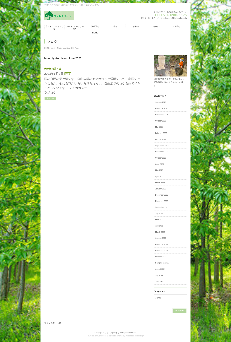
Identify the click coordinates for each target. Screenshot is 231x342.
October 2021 (160, 257)
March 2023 (160, 183)
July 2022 (159, 214)
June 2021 (159, 281)
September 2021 (162, 263)
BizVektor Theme (116, 336)
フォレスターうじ (112, 333)
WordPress (101, 336)
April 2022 (159, 226)
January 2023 (160, 189)
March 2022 (160, 232)
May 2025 (159, 127)
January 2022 (160, 238)
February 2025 (161, 133)
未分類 (67, 74)
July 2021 (159, 275)
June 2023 (159, 164)
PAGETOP (179, 311)
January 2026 (160, 102)
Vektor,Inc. (130, 336)
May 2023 (159, 170)
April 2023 (159, 177)
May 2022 (159, 220)
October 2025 (160, 121)
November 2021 (161, 251)
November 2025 (161, 115)
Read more (50, 98)
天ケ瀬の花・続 (52, 69)
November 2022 (161, 201)
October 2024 (160, 139)
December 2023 (161, 152)
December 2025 (161, 108)
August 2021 (160, 269)
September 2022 (162, 207)
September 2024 (162, 146)
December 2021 (161, 244)
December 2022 (161, 195)
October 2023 (160, 158)
